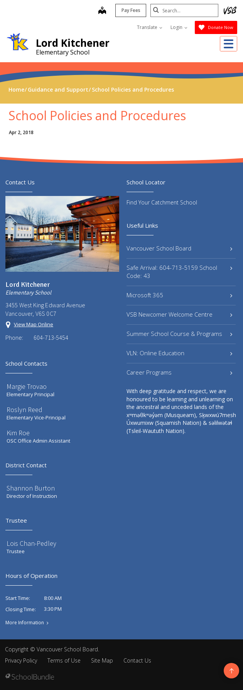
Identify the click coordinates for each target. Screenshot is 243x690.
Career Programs (179, 372)
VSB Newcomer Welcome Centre (179, 314)
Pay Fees (129, 10)
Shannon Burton (31, 488)
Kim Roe (18, 432)
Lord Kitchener (73, 43)
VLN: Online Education (179, 353)
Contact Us (137, 660)
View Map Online (33, 324)
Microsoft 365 (179, 295)
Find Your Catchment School (162, 202)
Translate (149, 27)
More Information (24, 623)
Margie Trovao (27, 386)
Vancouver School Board (179, 248)
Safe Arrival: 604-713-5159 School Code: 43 (179, 271)
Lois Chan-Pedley (31, 543)
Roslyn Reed (24, 409)
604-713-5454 (51, 337)
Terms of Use (64, 660)
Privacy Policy (21, 660)
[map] (101, 11)
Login (178, 27)
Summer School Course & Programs (179, 333)
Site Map (102, 660)
